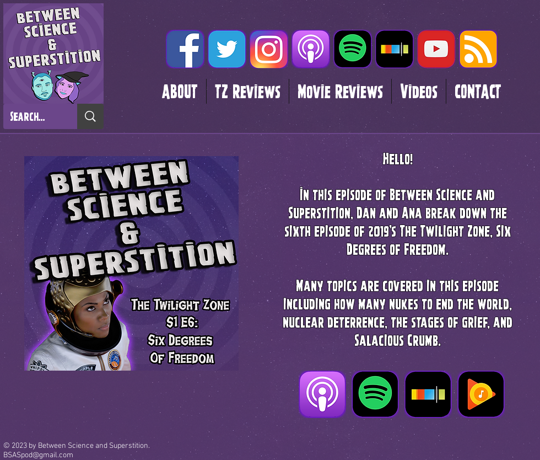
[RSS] (478, 49)
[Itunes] (310, 49)
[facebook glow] (185, 49)
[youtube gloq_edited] (436, 49)
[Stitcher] (394, 49)
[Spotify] (352, 49)
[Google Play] (481, 394)
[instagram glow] (269, 49)
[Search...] (32, 117)
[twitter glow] (227, 49)
